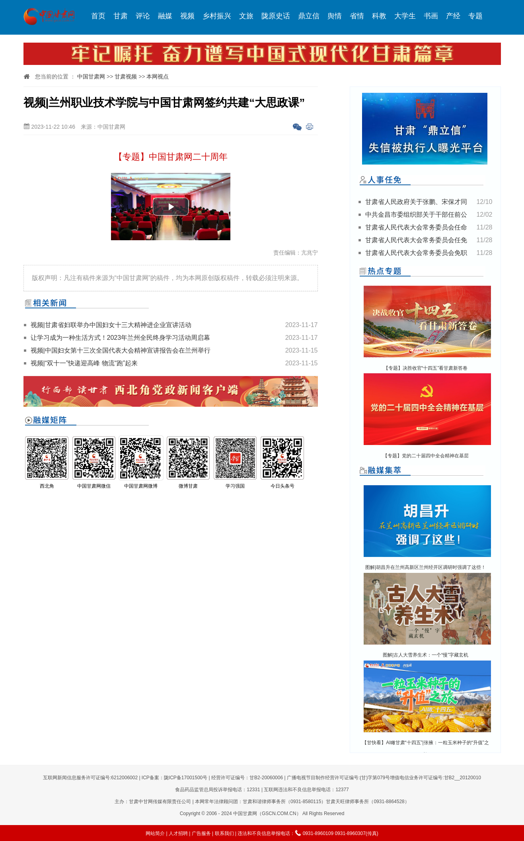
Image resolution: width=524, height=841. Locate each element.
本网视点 (157, 76)
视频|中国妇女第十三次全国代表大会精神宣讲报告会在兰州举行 (120, 350)
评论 (143, 16)
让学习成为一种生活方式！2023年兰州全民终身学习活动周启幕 (120, 337)
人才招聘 (178, 833)
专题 (475, 16)
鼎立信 (308, 16)
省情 (357, 16)
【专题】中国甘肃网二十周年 (171, 157)
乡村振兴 (217, 16)
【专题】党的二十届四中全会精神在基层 (426, 456)
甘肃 (120, 16)
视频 (187, 16)
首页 (98, 16)
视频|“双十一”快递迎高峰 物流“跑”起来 (84, 363)
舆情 (334, 16)
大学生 (405, 16)
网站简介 (155, 833)
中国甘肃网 (91, 76)
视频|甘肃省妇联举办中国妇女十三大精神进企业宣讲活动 (111, 325)
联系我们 (224, 833)
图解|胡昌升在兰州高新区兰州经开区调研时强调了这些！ (425, 567)
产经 (453, 16)
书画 (431, 16)
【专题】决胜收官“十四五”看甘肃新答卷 (426, 368)
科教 (379, 16)
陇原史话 (275, 16)
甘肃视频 (126, 76)
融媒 (165, 16)
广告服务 (201, 833)
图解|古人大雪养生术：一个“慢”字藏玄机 (425, 655)
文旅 (246, 16)
